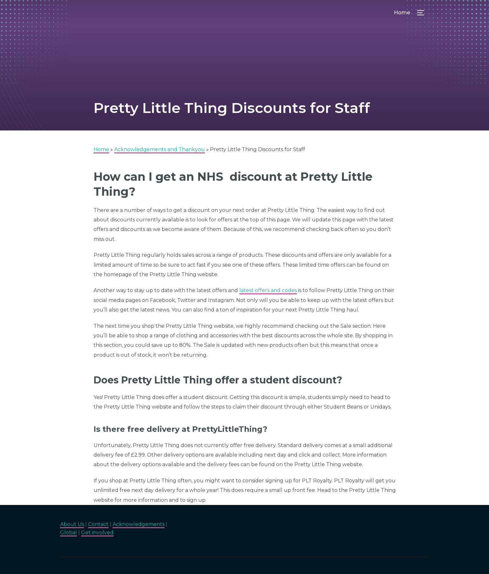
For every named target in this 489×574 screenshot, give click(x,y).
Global (68, 532)
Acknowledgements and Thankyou (159, 149)
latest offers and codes (268, 290)
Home (402, 13)
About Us (72, 524)
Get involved (97, 532)
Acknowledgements (138, 524)
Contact (98, 524)
